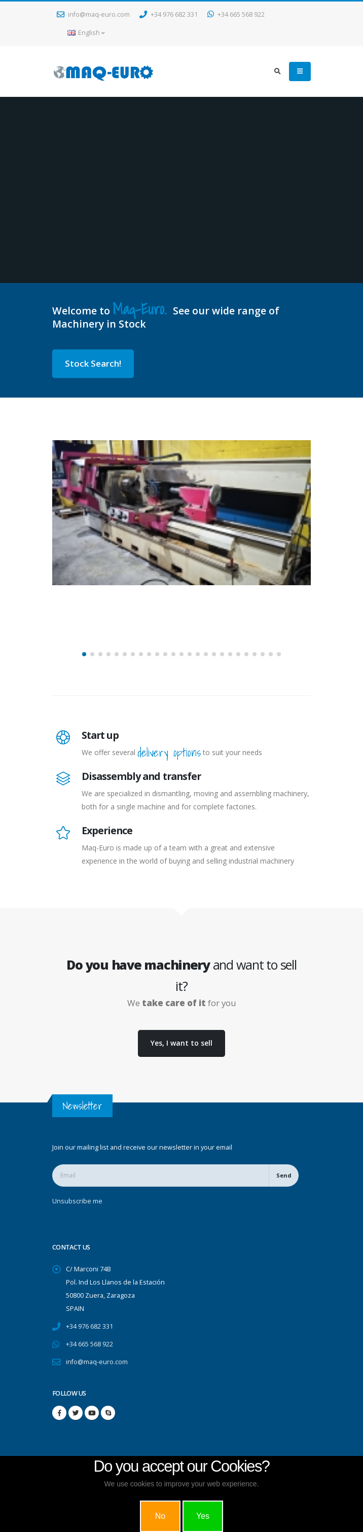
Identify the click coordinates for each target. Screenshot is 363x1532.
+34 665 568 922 (236, 14)
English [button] (85, 32)
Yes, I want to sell (181, 1043)
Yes (202, 1516)
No (160, 1516)
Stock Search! (93, 363)
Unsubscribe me (77, 1201)
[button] (84, 654)
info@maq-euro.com (93, 14)
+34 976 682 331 (168, 14)
